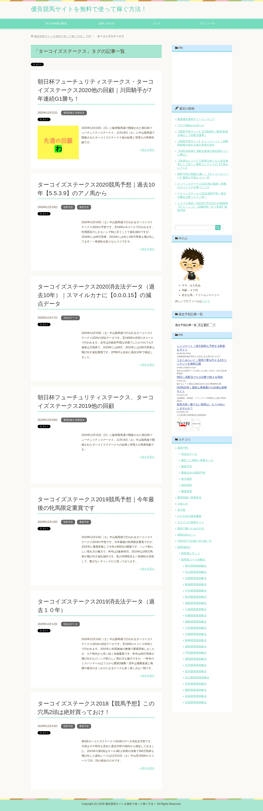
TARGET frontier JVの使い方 (194, 541)
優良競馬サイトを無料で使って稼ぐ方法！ (89, 9)
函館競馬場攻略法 (195, 621)
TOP (62, 36)
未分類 (181, 510)
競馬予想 (68, 207)
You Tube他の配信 (56, 23)
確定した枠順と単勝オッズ (197, 460)
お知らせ (182, 503)
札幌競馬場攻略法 (195, 615)
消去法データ (70, 317)
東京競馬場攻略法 (195, 565)
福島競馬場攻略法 (195, 603)
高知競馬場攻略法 (195, 696)
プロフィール (207, 23)
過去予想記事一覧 (186, 325)
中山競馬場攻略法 (195, 572)
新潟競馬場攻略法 (195, 596)
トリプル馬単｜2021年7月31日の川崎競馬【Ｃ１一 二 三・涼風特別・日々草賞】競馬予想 (202, 207)
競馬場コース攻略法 (193, 559)
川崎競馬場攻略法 (195, 634)
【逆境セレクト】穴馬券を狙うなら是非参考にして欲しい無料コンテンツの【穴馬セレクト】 (202, 164)
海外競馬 (186, 485)
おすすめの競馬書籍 (189, 516)
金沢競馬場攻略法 (195, 671)
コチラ (206, 301)
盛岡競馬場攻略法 (195, 658)
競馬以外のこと (186, 534)
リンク (157, 23)
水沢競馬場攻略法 (195, 665)
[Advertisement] (200, 78)
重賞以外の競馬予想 (193, 472)
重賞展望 (186, 491)
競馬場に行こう (190, 553)
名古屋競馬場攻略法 (197, 677)
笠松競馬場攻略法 (195, 683)
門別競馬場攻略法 (195, 652)
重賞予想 (84, 207)
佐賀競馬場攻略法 (195, 702)
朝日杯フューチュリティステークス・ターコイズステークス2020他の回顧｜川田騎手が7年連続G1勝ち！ (96, 90)
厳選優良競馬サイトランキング (196, 119)
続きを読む (148, 149)
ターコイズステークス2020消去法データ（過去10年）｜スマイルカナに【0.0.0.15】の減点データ (96, 295)
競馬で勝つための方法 (190, 528)
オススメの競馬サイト (190, 522)
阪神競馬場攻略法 (195, 584)
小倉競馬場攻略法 (195, 609)
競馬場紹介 (184, 547)
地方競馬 (186, 478)
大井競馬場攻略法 (195, 627)
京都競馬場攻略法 (195, 578)
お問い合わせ (106, 23)
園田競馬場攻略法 (195, 690)
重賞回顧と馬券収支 (74, 112)
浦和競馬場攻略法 (195, 646)
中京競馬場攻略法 (195, 590)
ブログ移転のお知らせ (190, 125)
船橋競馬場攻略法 (195, 640)
